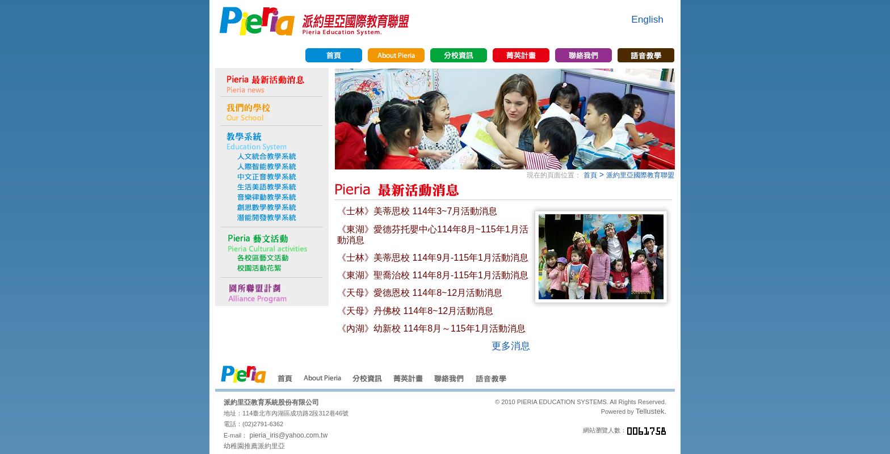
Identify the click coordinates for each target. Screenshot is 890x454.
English (647, 19)
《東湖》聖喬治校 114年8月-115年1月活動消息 (432, 275)
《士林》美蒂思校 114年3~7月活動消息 (417, 211)
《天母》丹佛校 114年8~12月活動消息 (415, 311)
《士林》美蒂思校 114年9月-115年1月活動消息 (432, 257)
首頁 (590, 175)
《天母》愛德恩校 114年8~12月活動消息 (419, 293)
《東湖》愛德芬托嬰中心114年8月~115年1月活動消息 (432, 234)
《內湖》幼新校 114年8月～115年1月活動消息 (431, 328)
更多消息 (511, 345)
